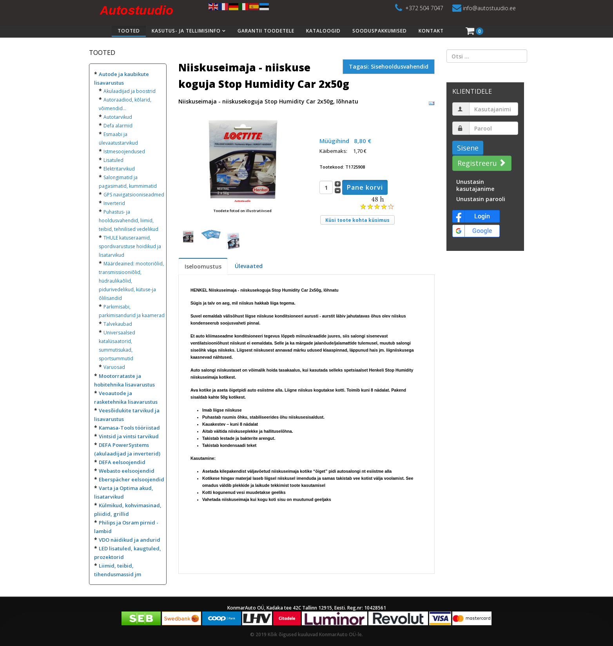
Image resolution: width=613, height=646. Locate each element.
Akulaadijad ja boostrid (129, 91)
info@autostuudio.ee (489, 8)
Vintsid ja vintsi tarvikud (129, 436)
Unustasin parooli (480, 199)
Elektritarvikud (119, 168)
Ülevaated (249, 266)
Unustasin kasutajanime (475, 185)
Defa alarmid (117, 125)
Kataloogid (323, 30)
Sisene (468, 147)
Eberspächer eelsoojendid (131, 479)
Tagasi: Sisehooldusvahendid (388, 66)
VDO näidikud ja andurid (129, 539)
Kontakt (431, 30)
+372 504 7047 (424, 8)
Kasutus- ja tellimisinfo (186, 30)
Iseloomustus (203, 266)
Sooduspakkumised (379, 30)
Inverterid (114, 203)
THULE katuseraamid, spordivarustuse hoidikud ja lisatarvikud (130, 246)
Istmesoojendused (124, 151)
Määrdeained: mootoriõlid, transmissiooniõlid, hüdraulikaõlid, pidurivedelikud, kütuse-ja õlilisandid (131, 280)
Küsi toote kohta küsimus (357, 220)
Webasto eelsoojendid (126, 470)
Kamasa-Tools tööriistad (129, 427)
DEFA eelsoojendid (122, 462)
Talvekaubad (117, 324)
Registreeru (480, 163)
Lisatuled (113, 160)
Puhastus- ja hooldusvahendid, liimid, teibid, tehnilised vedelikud (128, 220)
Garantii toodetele (266, 30)
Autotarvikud (117, 117)
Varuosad (114, 367)
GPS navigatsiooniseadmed (133, 194)
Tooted (129, 30)
